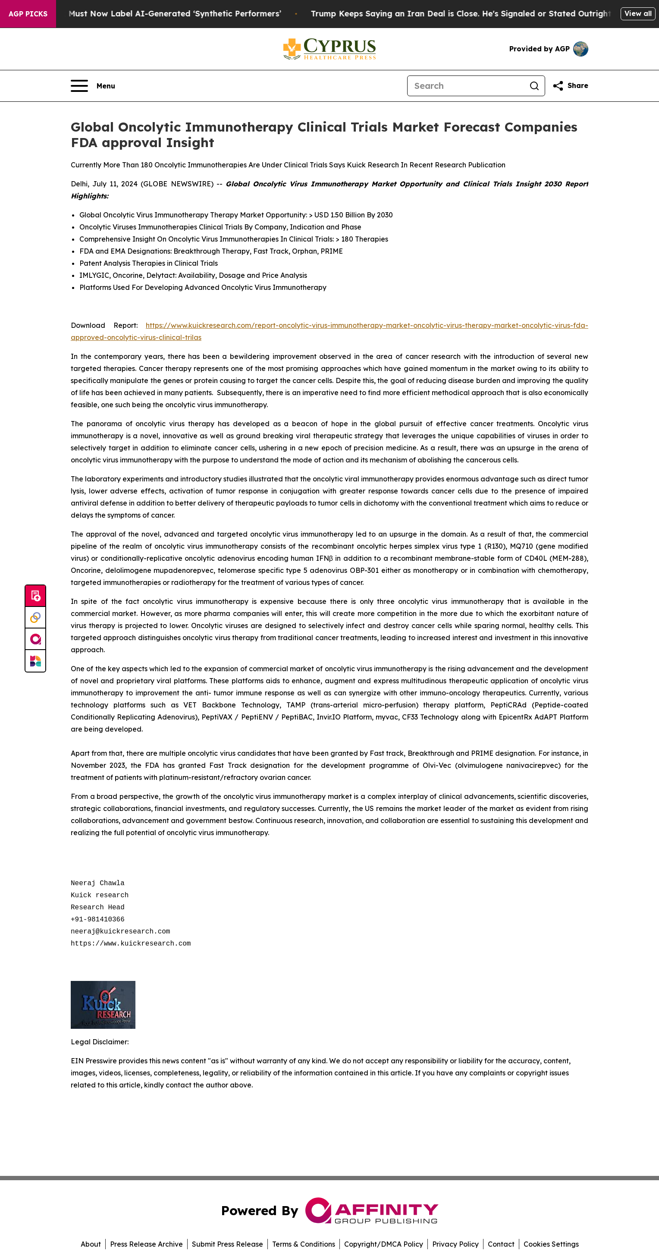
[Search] (466, 86)
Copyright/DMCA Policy (383, 1244)
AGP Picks (28, 13)
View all (638, 13)
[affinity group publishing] (35, 639)
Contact (501, 1244)
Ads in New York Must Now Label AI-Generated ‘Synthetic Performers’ (150, 14)
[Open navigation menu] (93, 85)
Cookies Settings (551, 1244)
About (91, 1244)
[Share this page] (570, 85)
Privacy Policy (455, 1244)
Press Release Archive (146, 1244)
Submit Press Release (227, 1244)
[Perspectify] (35, 617)
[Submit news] (35, 596)
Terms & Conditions (303, 1244)
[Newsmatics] (35, 661)
